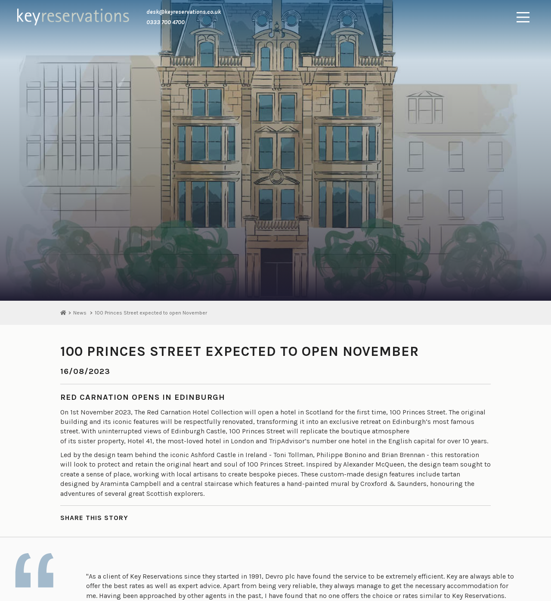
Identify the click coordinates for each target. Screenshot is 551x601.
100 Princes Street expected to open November (151, 313)
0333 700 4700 (165, 22)
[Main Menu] (523, 17)
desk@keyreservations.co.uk (183, 12)
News (80, 313)
